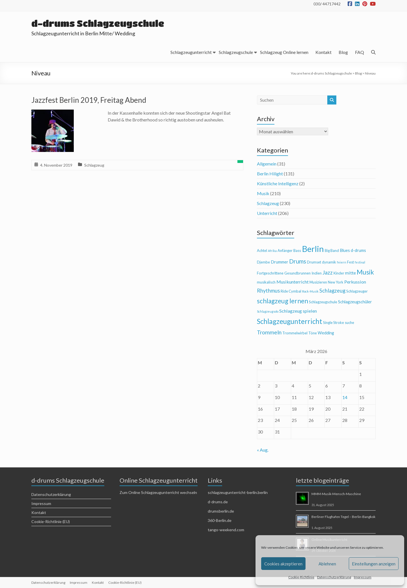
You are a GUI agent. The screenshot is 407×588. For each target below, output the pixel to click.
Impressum (362, 577)
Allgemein (266, 163)
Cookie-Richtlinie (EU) (50, 521)
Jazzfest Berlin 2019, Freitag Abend (88, 99)
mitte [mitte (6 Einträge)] (350, 272)
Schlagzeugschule (236, 52)
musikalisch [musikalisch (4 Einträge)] (266, 282)
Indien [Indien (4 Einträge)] (316, 273)
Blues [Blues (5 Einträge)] (345, 250)
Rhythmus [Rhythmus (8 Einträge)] (268, 291)
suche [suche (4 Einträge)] (349, 322)
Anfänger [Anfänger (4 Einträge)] (285, 250)
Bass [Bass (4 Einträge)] (297, 250)
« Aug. (263, 449)
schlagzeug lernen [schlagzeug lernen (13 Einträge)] (282, 301)
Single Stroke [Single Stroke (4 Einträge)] (333, 322)
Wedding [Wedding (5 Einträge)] (326, 332)
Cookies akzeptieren (283, 563)
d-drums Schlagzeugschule (97, 23)
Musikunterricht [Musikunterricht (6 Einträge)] (292, 281)
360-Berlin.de (219, 520)
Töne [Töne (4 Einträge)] (312, 333)
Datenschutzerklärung (334, 577)
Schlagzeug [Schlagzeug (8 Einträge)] (332, 291)
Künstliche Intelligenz (277, 183)
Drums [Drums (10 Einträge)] (297, 261)
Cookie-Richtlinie (301, 577)
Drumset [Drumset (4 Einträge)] (314, 262)
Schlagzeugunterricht (191, 52)
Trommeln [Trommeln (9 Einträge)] (269, 332)
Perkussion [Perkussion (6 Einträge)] (355, 281)
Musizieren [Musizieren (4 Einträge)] (318, 282)
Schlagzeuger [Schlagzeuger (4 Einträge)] (357, 291)
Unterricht (267, 213)
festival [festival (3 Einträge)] (360, 262)
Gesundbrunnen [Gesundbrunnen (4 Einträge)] (297, 273)
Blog (343, 52)
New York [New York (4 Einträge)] (335, 282)
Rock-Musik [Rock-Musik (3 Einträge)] (310, 291)
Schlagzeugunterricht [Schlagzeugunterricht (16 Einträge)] (289, 321)
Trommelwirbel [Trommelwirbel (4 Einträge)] (295, 333)
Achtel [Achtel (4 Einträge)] (262, 250)
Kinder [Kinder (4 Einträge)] (339, 273)
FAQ (359, 52)
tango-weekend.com (226, 529)
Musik (263, 193)
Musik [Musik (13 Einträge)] (365, 272)
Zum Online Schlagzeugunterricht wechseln (158, 492)
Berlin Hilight (270, 173)
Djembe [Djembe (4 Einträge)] (263, 262)
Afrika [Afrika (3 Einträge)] (272, 250)
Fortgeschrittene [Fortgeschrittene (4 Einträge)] (270, 273)
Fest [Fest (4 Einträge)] (350, 262)
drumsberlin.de (221, 511)
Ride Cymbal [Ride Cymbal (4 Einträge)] (291, 291)
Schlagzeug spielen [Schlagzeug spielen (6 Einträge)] (298, 310)
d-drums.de (218, 501)
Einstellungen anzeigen (373, 563)
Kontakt (323, 52)
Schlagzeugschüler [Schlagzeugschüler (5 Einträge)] (355, 301)
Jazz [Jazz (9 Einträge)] (327, 272)
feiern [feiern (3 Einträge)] (341, 262)
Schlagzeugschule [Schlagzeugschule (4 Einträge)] (323, 302)
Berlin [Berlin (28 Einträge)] (313, 249)
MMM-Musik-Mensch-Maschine (336, 494)
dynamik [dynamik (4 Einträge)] (329, 262)
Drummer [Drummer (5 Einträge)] (279, 262)
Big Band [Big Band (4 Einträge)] (332, 250)
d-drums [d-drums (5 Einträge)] (358, 250)
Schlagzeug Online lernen (284, 52)
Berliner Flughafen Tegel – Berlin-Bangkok (343, 517)
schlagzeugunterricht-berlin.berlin (238, 492)
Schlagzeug (94, 165)
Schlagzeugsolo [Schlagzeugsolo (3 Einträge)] (267, 311)
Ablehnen (327, 563)
